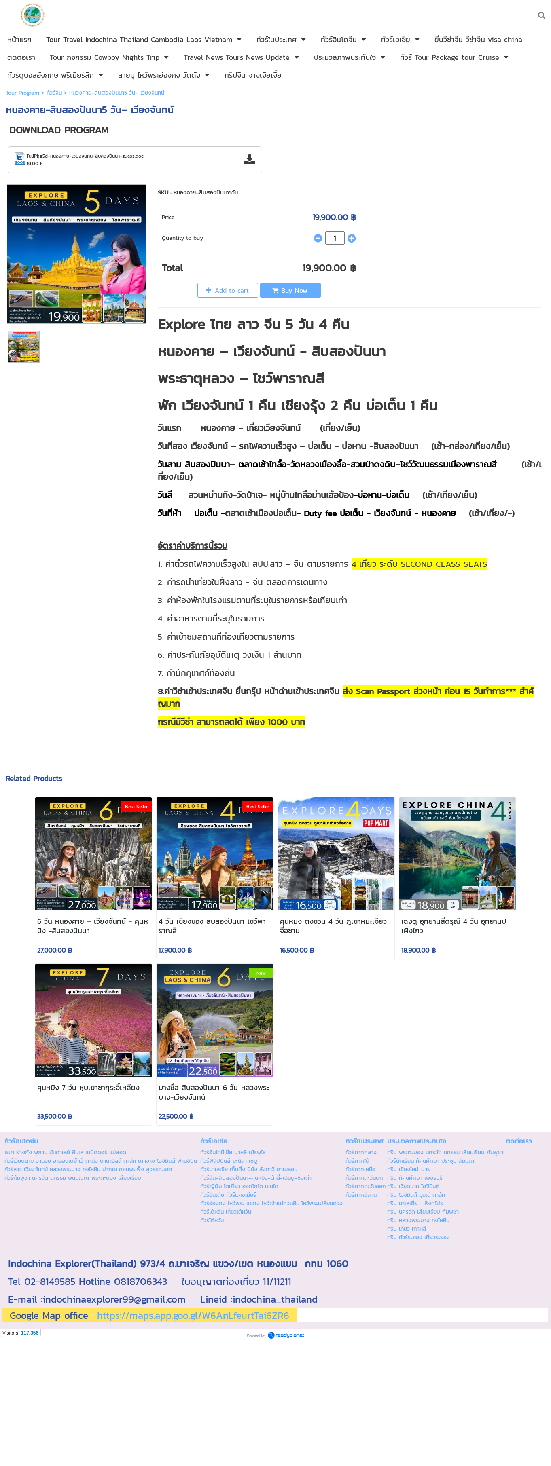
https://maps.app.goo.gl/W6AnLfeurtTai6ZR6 (193, 1315)
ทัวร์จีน (54, 93)
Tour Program (22, 93)
